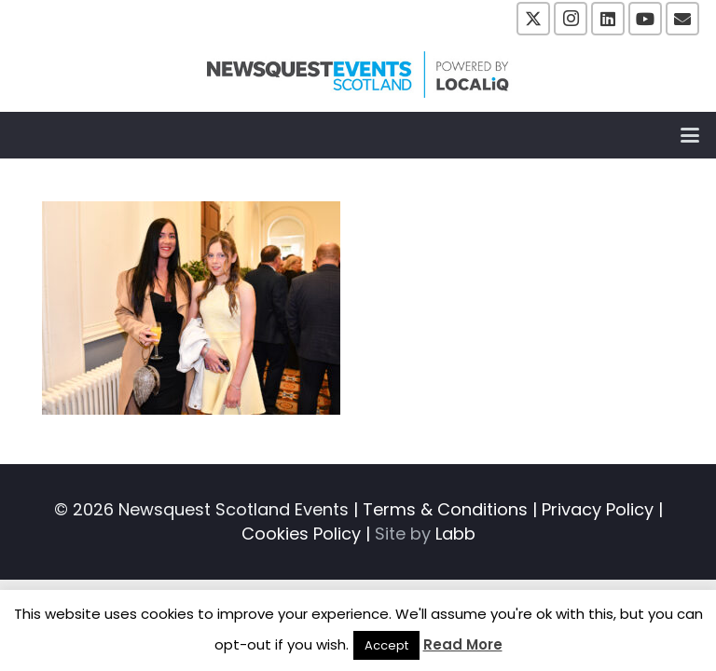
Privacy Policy (598, 509)
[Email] (682, 18)
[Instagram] (570, 18)
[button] (690, 135)
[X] (533, 18)
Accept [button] (386, 645)
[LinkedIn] (608, 18)
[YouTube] (645, 18)
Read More (463, 644)
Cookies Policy (301, 533)
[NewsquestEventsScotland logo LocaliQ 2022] (358, 74)
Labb (455, 533)
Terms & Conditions (445, 509)
